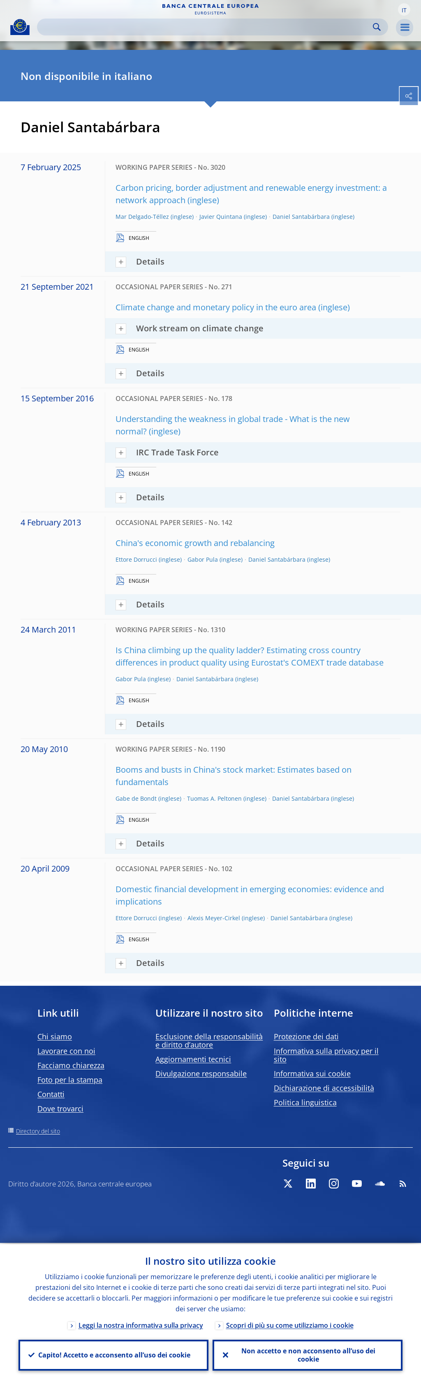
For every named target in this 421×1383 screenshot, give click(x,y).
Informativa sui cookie (312, 1073)
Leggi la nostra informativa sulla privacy (141, 1324)
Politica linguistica (305, 1102)
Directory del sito (38, 1131)
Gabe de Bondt (136, 798)
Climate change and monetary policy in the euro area (216, 307)
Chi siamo (54, 1036)
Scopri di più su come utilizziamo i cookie (290, 1324)
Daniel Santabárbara (301, 216)
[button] (404, 9)
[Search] (206, 27)
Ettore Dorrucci (136, 559)
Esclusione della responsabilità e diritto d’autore (209, 1040)
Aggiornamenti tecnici (193, 1059)
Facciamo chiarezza (70, 1065)
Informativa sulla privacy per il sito (326, 1055)
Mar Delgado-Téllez (142, 216)
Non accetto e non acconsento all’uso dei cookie (308, 1354)
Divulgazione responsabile (201, 1073)
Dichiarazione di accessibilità (324, 1088)
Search (377, 27)
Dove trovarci (60, 1108)
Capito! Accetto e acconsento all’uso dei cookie (113, 1354)
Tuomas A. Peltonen (214, 798)
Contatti (51, 1094)
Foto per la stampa (69, 1080)
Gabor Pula (202, 559)
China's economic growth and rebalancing (195, 543)
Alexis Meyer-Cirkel (213, 918)
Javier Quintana (220, 216)
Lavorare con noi (66, 1051)
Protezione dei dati (306, 1036)
